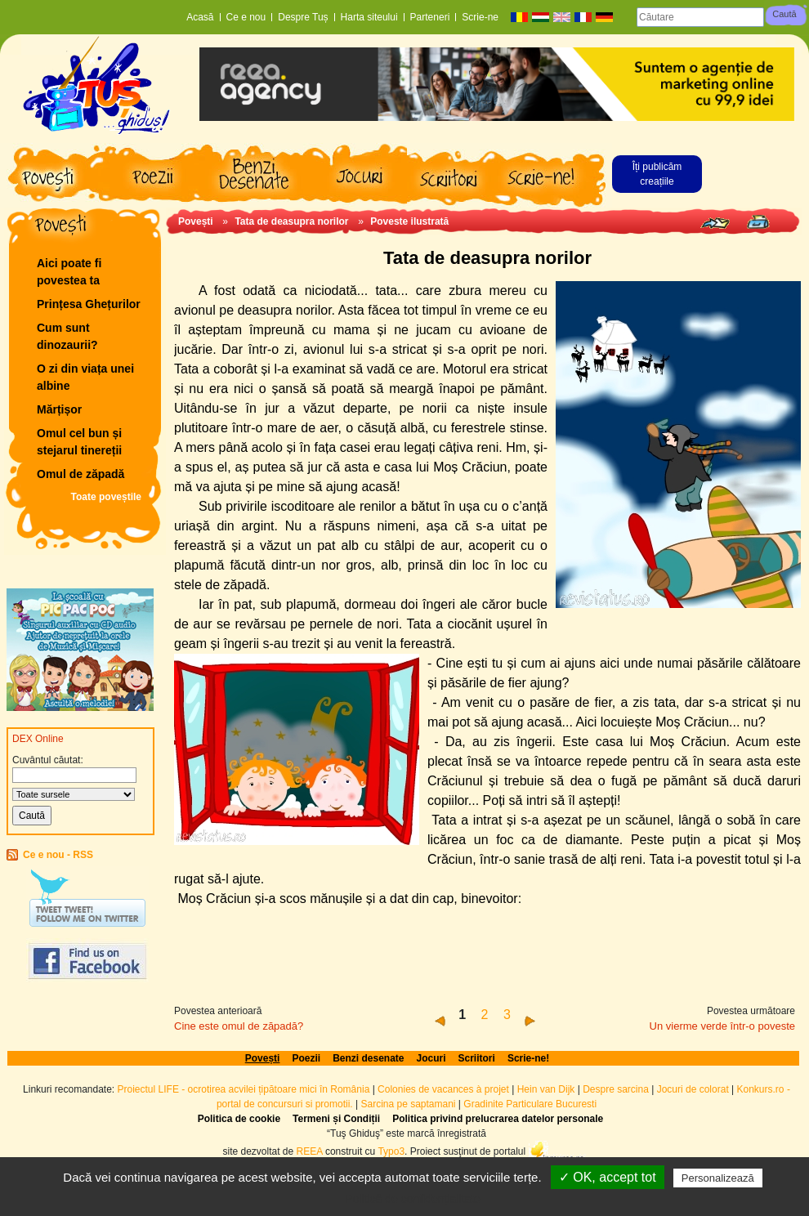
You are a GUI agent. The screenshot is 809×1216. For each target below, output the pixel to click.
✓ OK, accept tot (607, 1177)
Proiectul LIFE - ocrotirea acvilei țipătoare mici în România (244, 1089)
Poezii (306, 1058)
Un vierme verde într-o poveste (722, 1026)
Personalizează (718, 1178)
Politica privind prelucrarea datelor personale (497, 1118)
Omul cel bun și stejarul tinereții (79, 442)
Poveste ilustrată (409, 221)
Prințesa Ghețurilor (89, 304)
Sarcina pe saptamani (407, 1104)
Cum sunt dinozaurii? (67, 336)
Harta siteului (369, 17)
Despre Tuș (303, 17)
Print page (758, 222)
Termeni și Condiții (336, 1118)
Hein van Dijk (546, 1089)
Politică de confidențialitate (412, 1198)
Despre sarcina (616, 1089)
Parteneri (430, 17)
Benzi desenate (368, 1058)
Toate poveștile (106, 497)
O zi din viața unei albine (85, 377)
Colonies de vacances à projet (443, 1089)
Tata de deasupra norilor (291, 221)
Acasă (199, 17)
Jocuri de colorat (694, 1089)
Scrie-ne (480, 17)
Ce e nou (246, 17)
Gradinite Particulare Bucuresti (530, 1104)
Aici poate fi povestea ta (69, 272)
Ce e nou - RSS (58, 855)
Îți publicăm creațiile (657, 174)
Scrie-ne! (528, 1058)
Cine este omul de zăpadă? (238, 1026)
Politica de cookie (239, 1118)
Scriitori (476, 1058)
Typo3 (391, 1151)
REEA (310, 1151)
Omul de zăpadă (80, 474)
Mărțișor (59, 409)
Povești (195, 221)
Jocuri (431, 1058)
